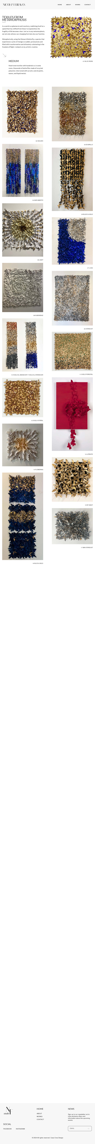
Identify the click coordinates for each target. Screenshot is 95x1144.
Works (77, 4)
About (68, 4)
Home (60, 4)
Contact (87, 4)
